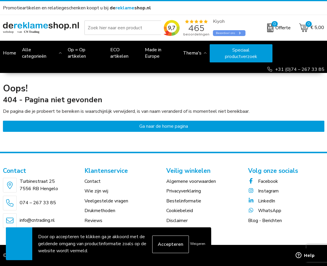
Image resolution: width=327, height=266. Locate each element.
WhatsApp (264, 210)
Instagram (263, 191)
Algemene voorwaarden (191, 181)
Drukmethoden (99, 210)
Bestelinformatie (183, 201)
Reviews (93, 220)
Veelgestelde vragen (106, 201)
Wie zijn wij (96, 191)
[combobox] (127, 27)
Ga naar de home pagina (163, 126)
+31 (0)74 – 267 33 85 (299, 69)
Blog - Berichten (265, 220)
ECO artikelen (119, 53)
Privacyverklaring (183, 191)
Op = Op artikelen (77, 53)
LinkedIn (261, 201)
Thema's (192, 53)
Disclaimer (177, 220)
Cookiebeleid (179, 210)
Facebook (263, 181)
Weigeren (197, 243)
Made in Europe (153, 53)
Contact (92, 181)
